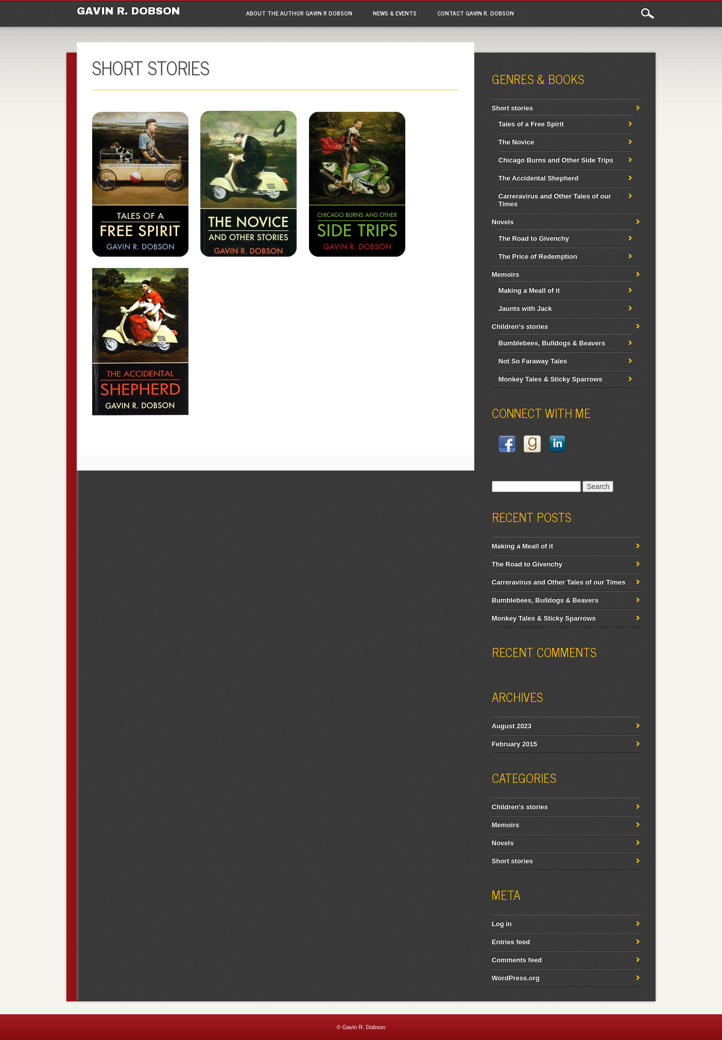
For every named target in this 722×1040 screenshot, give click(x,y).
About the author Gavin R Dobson (299, 13)
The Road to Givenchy (533, 238)
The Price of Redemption (537, 256)
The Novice (516, 142)
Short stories (512, 108)
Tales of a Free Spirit (531, 124)
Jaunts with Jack (525, 308)
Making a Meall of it (529, 290)
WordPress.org (516, 978)
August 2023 (511, 726)
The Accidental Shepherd (538, 178)
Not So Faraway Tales (532, 361)
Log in (502, 924)
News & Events (395, 13)
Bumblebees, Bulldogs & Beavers (551, 343)
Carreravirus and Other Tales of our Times (559, 582)
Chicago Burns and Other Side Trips (555, 160)
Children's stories (520, 807)
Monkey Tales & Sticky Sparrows (550, 379)
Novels (503, 222)
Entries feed (511, 942)
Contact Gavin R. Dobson (475, 13)
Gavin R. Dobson (128, 10)
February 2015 (514, 744)
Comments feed (517, 960)
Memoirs (505, 274)
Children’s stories (520, 326)
